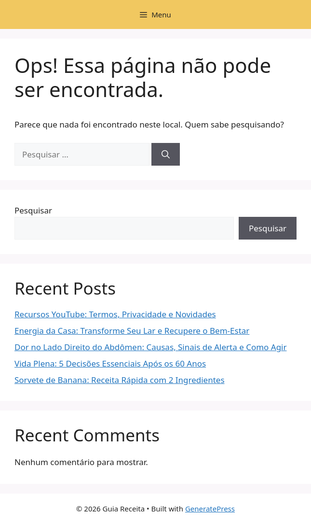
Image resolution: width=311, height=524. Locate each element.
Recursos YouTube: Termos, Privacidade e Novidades (115, 314)
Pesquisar (33, 210)
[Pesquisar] (165, 154)
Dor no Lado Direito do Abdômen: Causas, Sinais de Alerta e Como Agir (150, 347)
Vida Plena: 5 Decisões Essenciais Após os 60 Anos (110, 363)
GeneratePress (210, 508)
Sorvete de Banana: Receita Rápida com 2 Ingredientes (119, 379)
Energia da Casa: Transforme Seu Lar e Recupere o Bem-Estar (131, 330)
